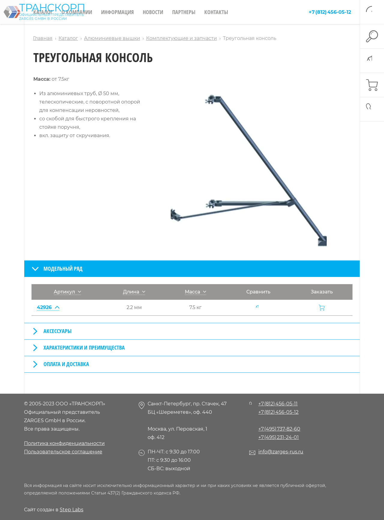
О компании (77, 12)
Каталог (42, 12)
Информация (117, 12)
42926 (48, 307)
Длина (134, 292)
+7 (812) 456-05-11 (278, 404)
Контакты (216, 12)
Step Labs (71, 509)
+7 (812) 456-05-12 (330, 12)
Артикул (67, 292)
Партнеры (183, 12)
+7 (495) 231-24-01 (278, 437)
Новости (153, 12)
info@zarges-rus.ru (280, 452)
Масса (195, 292)
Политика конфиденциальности (64, 443)
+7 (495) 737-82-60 (279, 429)
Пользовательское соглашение (63, 452)
